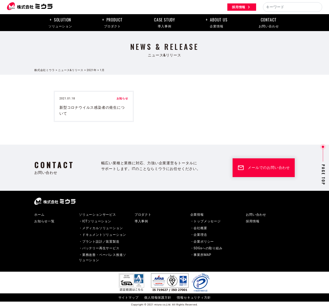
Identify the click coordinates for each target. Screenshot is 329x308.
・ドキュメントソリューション (102, 235)
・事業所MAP (200, 255)
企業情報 (197, 215)
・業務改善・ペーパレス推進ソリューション (102, 257)
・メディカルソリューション (101, 228)
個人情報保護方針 (157, 298)
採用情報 (241, 7)
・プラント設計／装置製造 (99, 242)
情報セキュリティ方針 (194, 298)
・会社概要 (198, 228)
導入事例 (141, 221)
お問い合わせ (256, 215)
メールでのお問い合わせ (263, 168)
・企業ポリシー (202, 242)
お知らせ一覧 (44, 221)
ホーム (39, 215)
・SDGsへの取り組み (206, 248)
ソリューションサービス (97, 215)
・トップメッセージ (205, 221)
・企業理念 (198, 235)
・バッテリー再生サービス (99, 248)
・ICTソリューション (95, 221)
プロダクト (143, 215)
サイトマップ (128, 298)
